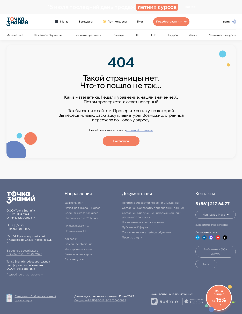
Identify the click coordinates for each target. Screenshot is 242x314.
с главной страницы (139, 130)
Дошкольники (74, 202)
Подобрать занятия (169, 21)
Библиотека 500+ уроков (215, 251)
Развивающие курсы (222, 35)
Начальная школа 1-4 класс (82, 207)
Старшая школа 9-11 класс (82, 218)
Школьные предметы (86, 35)
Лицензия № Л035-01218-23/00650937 (100, 300)
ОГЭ (138, 35)
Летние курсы (115, 21)
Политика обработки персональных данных (151, 202)
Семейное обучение (48, 35)
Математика (14, 35)
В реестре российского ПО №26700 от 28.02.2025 (24, 252)
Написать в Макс (214, 214)
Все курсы (86, 21)
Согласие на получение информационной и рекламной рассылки (151, 215)
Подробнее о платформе (23, 274)
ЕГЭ (153, 35)
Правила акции (132, 237)
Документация (137, 193)
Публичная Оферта (135, 227)
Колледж (118, 35)
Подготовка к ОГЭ (77, 226)
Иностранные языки (78, 249)
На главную (121, 141)
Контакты (205, 193)
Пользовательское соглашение (143, 222)
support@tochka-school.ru (211, 224)
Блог (140, 21)
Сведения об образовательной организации (35, 298)
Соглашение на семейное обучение (146, 232)
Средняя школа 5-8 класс (81, 213)
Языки (193, 35)
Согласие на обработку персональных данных (153, 207)
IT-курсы (172, 35)
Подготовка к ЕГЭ (77, 231)
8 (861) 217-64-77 (212, 203)
